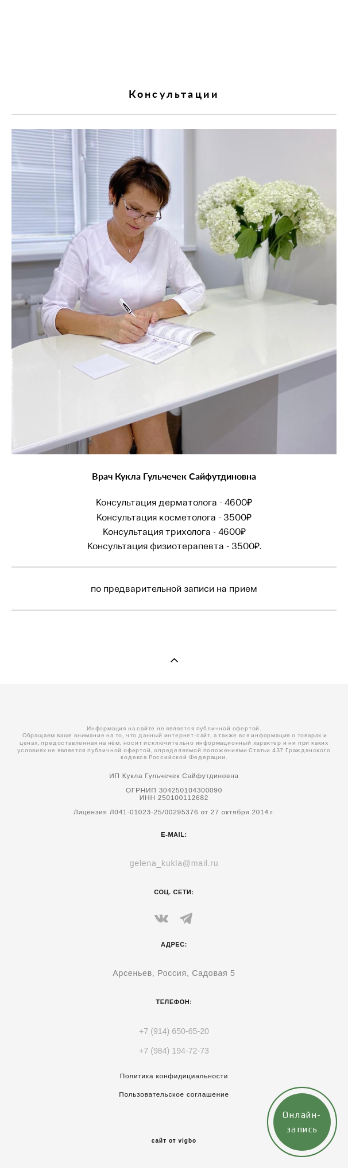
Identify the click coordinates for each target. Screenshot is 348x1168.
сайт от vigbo (174, 1141)
